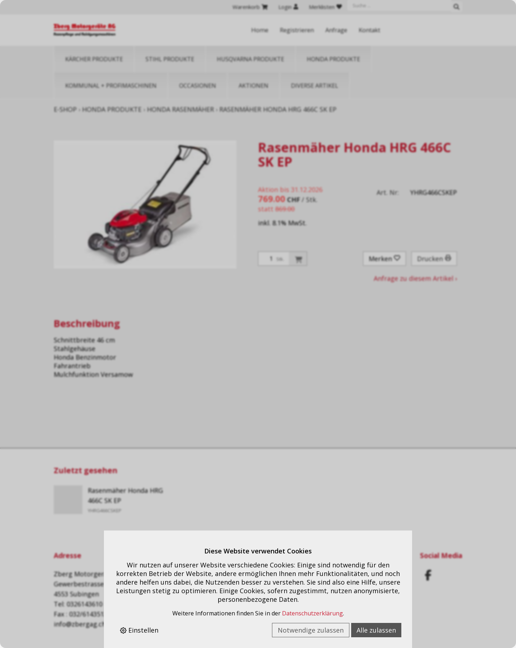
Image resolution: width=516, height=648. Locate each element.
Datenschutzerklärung (312, 613)
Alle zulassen (376, 630)
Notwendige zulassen (311, 630)
